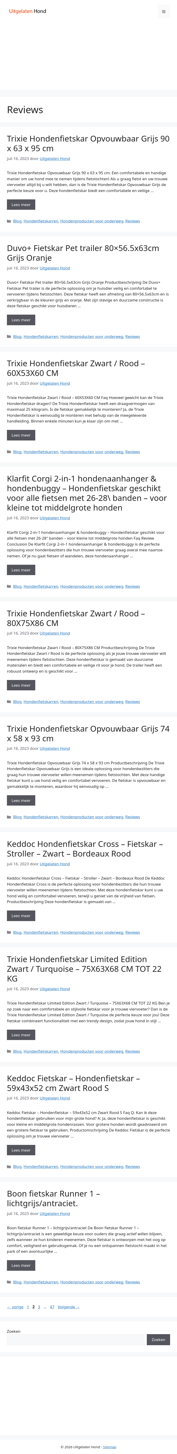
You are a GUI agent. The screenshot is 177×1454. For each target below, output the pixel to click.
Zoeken (14, 1331)
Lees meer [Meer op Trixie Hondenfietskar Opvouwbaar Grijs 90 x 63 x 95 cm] (21, 204)
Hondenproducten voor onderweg (91, 221)
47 (53, 1306)
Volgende (69, 1306)
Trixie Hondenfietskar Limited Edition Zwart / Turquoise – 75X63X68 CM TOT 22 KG (84, 969)
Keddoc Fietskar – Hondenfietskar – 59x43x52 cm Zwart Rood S (73, 1083)
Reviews (132, 221)
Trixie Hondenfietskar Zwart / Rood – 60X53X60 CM (76, 368)
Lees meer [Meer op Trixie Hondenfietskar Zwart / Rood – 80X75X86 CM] (21, 685)
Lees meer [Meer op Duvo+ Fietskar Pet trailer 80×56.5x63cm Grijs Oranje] (21, 319)
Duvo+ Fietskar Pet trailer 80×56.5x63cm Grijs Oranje (83, 252)
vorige (15, 1306)
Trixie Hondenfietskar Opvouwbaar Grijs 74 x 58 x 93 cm (88, 733)
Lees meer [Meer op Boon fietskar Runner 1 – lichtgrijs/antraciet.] (21, 1265)
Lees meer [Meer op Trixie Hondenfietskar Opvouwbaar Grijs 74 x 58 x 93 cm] (21, 800)
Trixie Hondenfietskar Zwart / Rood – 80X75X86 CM (76, 618)
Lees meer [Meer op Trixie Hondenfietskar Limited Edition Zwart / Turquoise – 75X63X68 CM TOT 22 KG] (21, 1034)
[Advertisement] (88, 57)
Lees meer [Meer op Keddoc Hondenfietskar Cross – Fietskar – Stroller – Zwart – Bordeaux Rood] (21, 915)
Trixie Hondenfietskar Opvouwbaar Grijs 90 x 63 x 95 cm (88, 143)
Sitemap (109, 1447)
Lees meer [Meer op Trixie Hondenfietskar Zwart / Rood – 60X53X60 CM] (21, 435)
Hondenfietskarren (41, 221)
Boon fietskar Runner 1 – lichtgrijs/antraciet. (53, 1198)
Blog (17, 221)
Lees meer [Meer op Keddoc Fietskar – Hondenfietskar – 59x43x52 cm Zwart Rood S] (21, 1150)
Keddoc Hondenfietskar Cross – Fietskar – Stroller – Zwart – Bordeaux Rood (85, 848)
